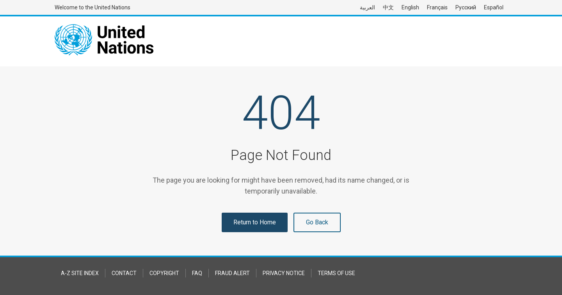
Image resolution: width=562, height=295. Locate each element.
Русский (465, 7)
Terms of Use (336, 273)
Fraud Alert (232, 273)
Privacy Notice (284, 273)
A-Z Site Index (80, 273)
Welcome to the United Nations (92, 7)
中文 (388, 7)
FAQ (197, 273)
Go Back (317, 222)
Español (493, 7)
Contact (124, 273)
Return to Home (254, 222)
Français (437, 7)
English (410, 7)
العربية (367, 7)
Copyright (164, 273)
